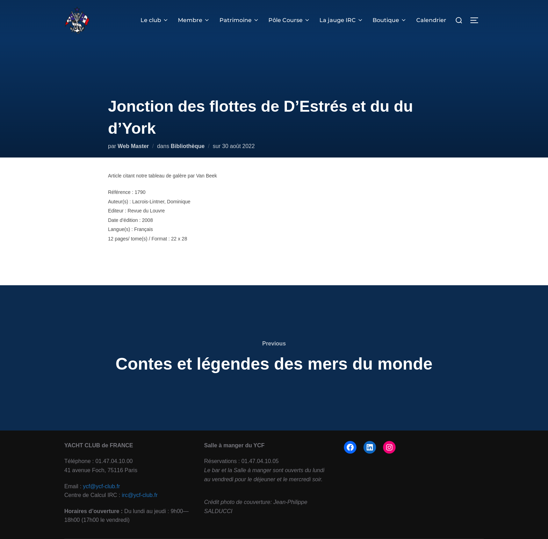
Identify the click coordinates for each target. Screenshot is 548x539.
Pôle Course (289, 20)
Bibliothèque (188, 146)
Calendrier (431, 20)
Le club (154, 20)
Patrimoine (239, 20)
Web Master (133, 146)
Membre (194, 20)
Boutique (390, 20)
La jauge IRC (341, 20)
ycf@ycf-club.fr (101, 486)
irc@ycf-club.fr (140, 495)
